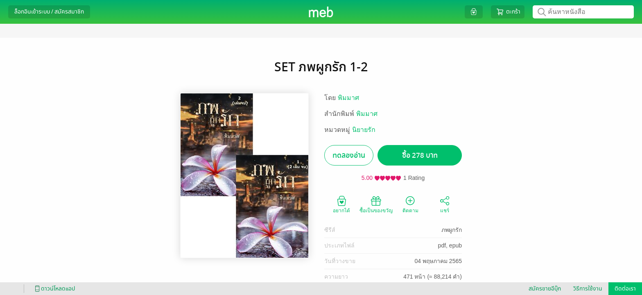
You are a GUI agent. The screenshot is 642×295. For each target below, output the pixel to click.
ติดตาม (410, 204)
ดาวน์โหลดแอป (53, 288)
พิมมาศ (348, 97)
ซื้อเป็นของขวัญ (376, 204)
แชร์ (445, 204)
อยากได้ (341, 204)
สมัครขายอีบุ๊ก (545, 288)
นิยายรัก (363, 129)
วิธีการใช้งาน (587, 288)
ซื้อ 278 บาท (420, 155)
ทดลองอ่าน (348, 155)
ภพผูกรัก (451, 230)
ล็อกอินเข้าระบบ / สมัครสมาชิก (49, 11)
